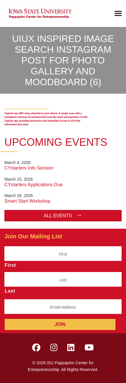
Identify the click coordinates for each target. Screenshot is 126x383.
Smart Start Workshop (27, 201)
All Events (58, 215)
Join (60, 324)
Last (10, 290)
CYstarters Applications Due (33, 184)
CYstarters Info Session (28, 167)
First (10, 265)
